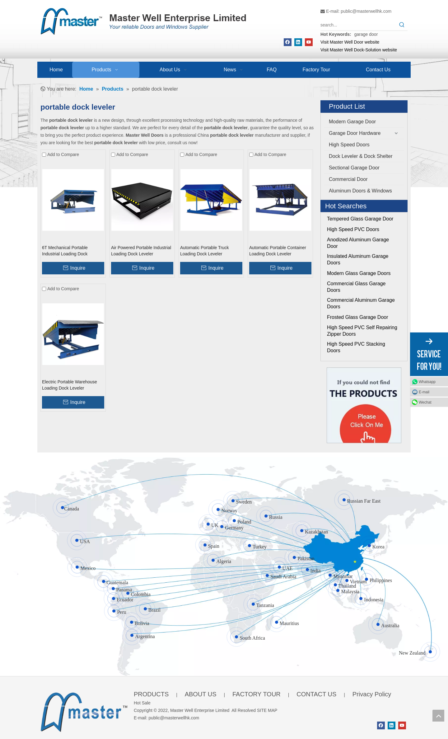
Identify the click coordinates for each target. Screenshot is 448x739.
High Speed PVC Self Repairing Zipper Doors (362, 331)
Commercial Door (348, 179)
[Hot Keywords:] (402, 25)
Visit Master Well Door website (349, 42)
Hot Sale (142, 702)
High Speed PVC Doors (353, 229)
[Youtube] (309, 42)
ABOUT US (201, 694)
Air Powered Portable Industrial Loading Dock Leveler (141, 250)
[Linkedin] (298, 42)
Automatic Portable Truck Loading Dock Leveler (204, 250)
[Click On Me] (364, 405)
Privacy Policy (371, 694)
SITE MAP (267, 710)
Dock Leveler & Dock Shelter (361, 156)
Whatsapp (427, 381)
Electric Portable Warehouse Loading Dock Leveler (69, 385)
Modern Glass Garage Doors (359, 273)
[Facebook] (288, 42)
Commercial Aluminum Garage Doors (361, 303)
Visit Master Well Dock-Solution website (358, 49)
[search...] (358, 25)
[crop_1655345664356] (84, 711)
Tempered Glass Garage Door (360, 218)
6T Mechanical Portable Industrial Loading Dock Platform (65, 251)
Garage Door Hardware (354, 133)
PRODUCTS (151, 694)
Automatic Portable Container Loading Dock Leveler (277, 250)
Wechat (425, 402)
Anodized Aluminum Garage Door (358, 243)
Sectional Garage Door (354, 167)
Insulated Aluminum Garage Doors (357, 259)
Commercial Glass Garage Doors (356, 287)
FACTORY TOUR (256, 694)
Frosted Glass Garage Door (357, 317)
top (438, 716)
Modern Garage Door (352, 121)
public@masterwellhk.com (366, 11)
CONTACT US (316, 694)
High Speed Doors (349, 144)
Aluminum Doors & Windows (360, 190)
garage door (366, 34)
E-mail (424, 392)
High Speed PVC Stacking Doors (356, 347)
